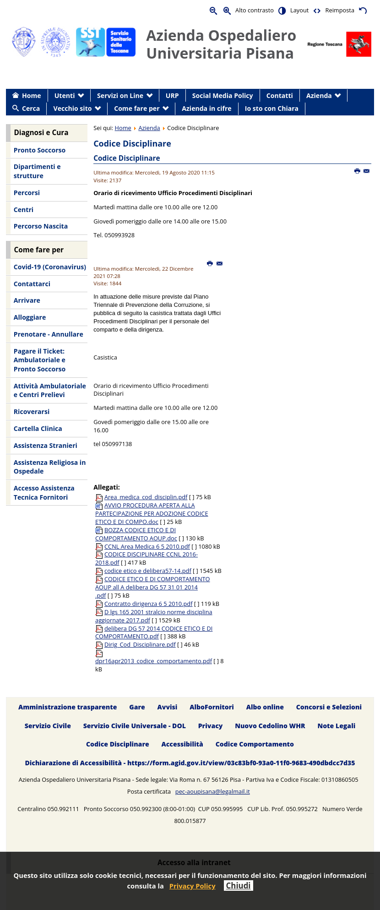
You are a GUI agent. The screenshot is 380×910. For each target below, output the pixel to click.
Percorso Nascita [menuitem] (41, 226)
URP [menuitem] (172, 95)
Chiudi (238, 885)
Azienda (149, 128)
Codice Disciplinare (126, 158)
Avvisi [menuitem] (167, 707)
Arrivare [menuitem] (27, 300)
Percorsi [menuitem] (27, 192)
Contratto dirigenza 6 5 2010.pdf (148, 603)
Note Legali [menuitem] (336, 725)
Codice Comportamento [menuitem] (255, 744)
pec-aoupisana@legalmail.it (212, 791)
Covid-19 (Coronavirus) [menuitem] (50, 266)
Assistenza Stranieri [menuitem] (45, 445)
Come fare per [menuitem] (136, 108)
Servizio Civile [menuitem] (48, 725)
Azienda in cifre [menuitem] (206, 108)
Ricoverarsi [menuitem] (31, 411)
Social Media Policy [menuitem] (222, 95)
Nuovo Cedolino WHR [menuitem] (270, 725)
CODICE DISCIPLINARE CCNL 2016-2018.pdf (146, 558)
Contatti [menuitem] (279, 95)
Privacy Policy (192, 885)
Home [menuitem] (31, 95)
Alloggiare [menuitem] (30, 317)
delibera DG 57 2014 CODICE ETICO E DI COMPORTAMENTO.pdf (153, 632)
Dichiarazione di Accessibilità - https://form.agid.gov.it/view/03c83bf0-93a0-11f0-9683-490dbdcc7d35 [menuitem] (190, 763)
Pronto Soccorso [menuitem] (39, 150)
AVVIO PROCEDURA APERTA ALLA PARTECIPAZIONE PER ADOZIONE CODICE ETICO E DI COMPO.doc (151, 513)
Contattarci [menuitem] (32, 283)
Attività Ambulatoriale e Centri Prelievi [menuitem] (50, 390)
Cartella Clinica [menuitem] (38, 428)
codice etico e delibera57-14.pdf (147, 571)
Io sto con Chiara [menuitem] (272, 108)
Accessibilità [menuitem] (182, 744)
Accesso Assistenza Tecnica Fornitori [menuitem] (44, 492)
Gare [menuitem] (137, 707)
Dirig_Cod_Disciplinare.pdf (140, 644)
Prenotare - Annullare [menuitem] (48, 334)
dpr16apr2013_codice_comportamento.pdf (153, 661)
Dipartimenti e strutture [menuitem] (37, 171)
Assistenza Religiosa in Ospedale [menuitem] (50, 467)
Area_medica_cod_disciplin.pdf (145, 497)
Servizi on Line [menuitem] (120, 95)
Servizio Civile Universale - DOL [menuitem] (134, 725)
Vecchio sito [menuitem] (73, 108)
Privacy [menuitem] (210, 725)
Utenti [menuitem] (64, 95)
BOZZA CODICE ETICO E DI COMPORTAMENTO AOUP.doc (136, 534)
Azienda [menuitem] (319, 95)
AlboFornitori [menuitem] (212, 707)
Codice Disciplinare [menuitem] (117, 744)
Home (123, 128)
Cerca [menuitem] (31, 108)
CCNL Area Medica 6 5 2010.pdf (147, 546)
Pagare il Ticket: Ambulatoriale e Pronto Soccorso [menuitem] (39, 360)
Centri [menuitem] (23, 209)
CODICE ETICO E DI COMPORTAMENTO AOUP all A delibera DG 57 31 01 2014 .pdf (152, 587)
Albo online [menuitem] (265, 707)
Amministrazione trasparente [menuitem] (67, 707)
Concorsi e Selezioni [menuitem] (329, 707)
